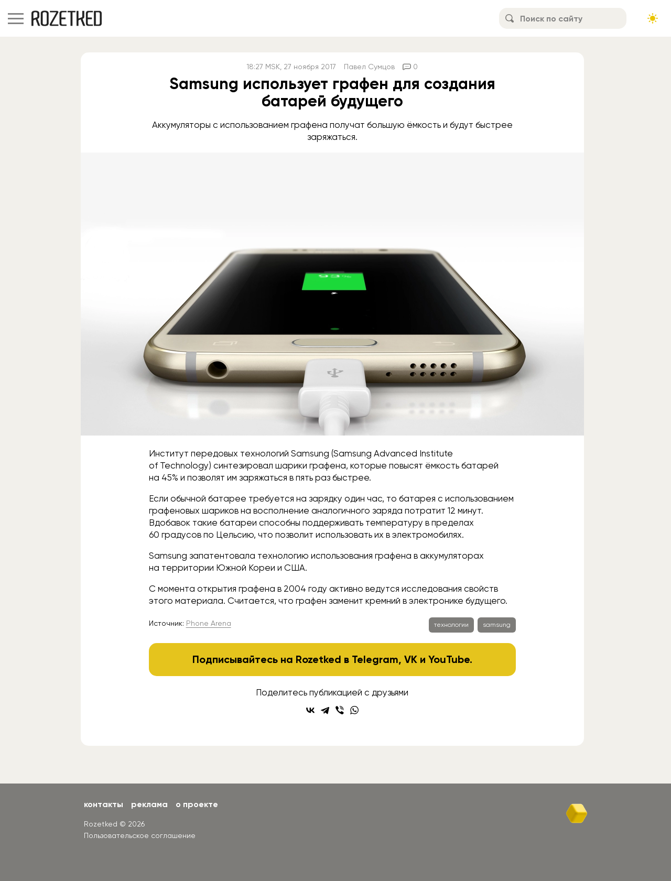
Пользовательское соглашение (140, 835)
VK (410, 659)
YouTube (449, 659)
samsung (497, 624)
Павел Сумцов (369, 66)
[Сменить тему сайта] (652, 18)
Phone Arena (208, 623)
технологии (451, 624)
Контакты (103, 804)
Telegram (375, 659)
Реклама (149, 804)
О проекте (197, 804)
